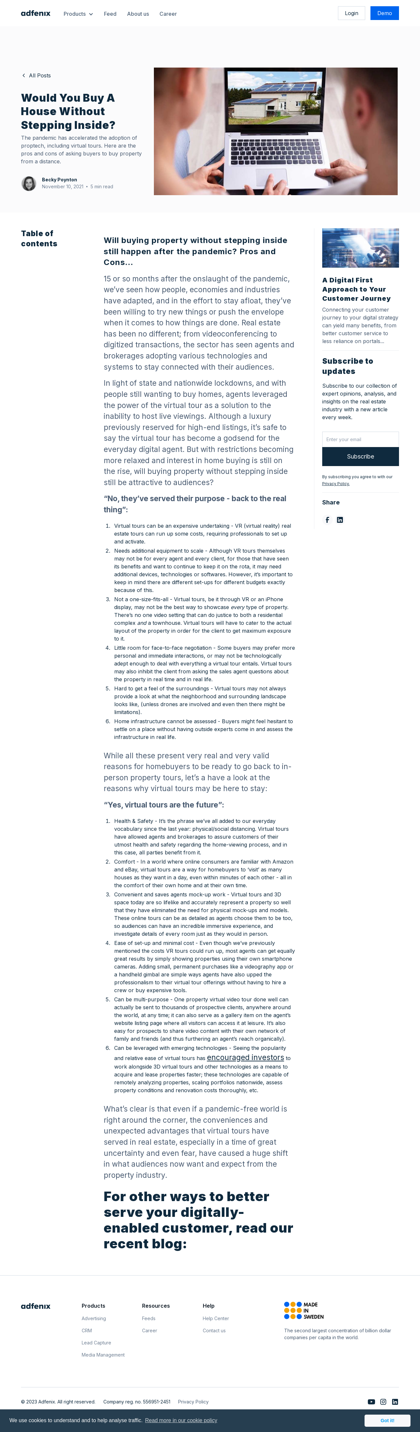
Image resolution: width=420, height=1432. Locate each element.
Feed (110, 13)
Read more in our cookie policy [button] (181, 1420)
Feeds (149, 1318)
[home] (36, 13)
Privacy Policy (193, 1401)
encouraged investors (245, 1057)
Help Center (216, 1318)
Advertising (94, 1318)
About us (138, 13)
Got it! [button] (387, 1420)
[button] (78, 13)
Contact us (214, 1330)
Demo (384, 13)
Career (168, 13)
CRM (87, 1330)
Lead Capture (96, 1342)
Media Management (103, 1355)
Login (351, 13)
